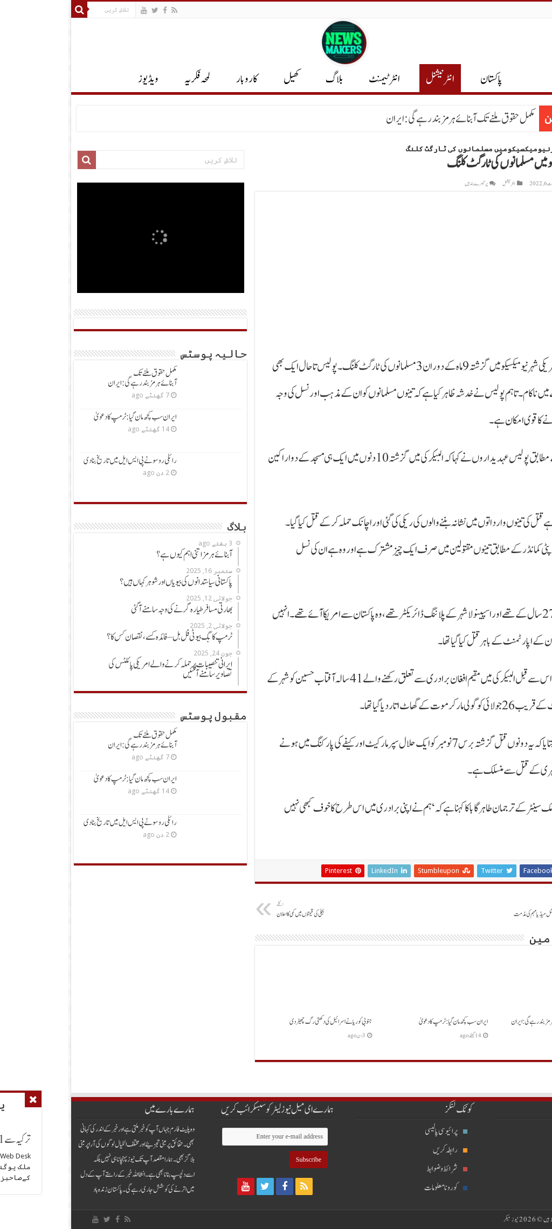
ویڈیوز (80, 79)
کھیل (223, 79)
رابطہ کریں (381, 1150)
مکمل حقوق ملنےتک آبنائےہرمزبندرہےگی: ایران (392, 119)
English (533, 9)
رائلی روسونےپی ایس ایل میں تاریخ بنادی (61, 460)
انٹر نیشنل (371, 79)
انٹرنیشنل (523, 1150)
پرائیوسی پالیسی (377, 1131)
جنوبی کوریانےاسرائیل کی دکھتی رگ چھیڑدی (262, 1022)
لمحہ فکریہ (129, 79)
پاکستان (423, 79)
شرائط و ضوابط (378, 1169)
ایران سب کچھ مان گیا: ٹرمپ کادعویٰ (384, 1022)
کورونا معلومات (377, 1188)
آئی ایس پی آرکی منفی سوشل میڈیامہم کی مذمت (470, 909)
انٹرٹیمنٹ (316, 79)
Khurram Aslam (521, 183)
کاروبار (178, 79)
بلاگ (265, 79)
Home (537, 149)
